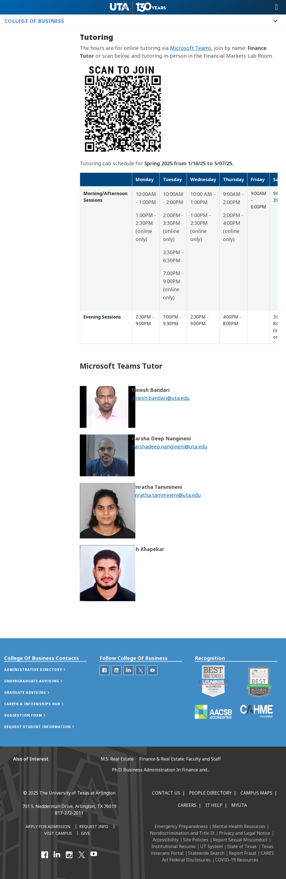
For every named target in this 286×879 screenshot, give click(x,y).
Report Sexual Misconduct (240, 840)
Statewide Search (206, 853)
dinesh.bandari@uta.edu (160, 398)
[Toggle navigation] (276, 7)
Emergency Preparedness (181, 826)
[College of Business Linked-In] (128, 683)
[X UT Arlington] (81, 854)
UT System (211, 846)
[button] (40, 682)
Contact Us (166, 793)
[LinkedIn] (57, 854)
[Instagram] (69, 854)
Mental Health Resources (238, 826)
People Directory (210, 793)
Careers (187, 805)
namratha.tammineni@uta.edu (164, 495)
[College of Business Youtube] (152, 683)
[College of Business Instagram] (116, 683)
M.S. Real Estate (117, 759)
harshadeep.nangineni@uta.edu (169, 446)
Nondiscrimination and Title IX (182, 833)
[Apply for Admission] (48, 827)
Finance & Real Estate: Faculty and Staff (180, 759)
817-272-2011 (69, 813)
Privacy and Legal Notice (244, 833)
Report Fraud (242, 853)
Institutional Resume (173, 846)
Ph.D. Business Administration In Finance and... (161, 770)
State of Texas (242, 846)
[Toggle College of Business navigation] (275, 21)
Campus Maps (256, 793)
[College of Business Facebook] (104, 683)
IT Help (213, 805)
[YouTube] (93, 854)
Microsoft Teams (190, 48)
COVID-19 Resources (236, 860)
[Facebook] (44, 854)
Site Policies (195, 840)
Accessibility (166, 840)
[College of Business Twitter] (140, 683)
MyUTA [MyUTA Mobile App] (239, 805)
